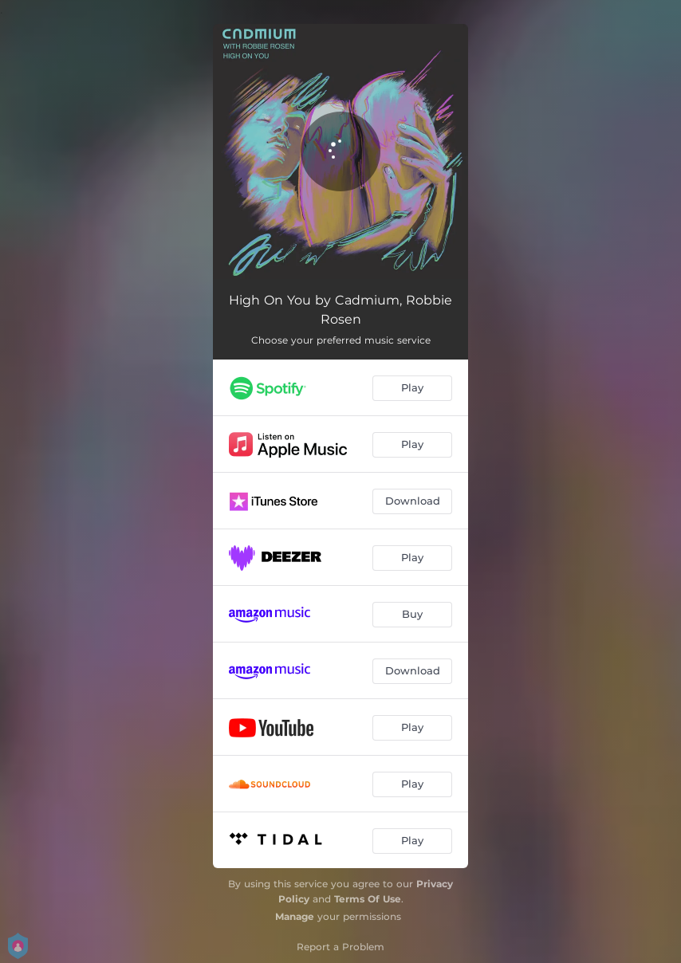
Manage (294, 916)
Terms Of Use (367, 899)
